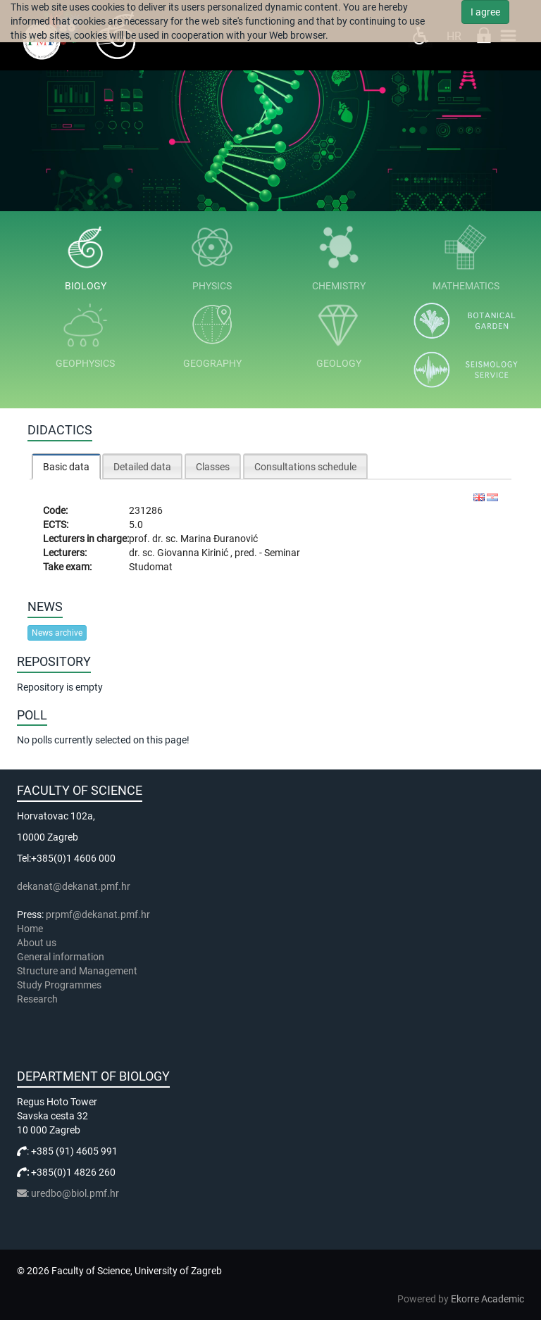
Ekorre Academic (487, 1299)
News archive (57, 633)
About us (37, 942)
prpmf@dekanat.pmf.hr (98, 914)
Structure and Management (77, 970)
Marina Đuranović (219, 538)
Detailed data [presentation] (142, 466)
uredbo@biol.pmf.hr (75, 1193)
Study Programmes (59, 985)
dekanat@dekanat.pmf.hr (73, 886)
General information (60, 956)
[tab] (66, 466)
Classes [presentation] (213, 466)
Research (38, 999)
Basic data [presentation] (66, 466)
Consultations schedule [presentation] (305, 466)
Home (30, 928)
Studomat (151, 566)
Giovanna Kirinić (193, 552)
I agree (485, 12)
